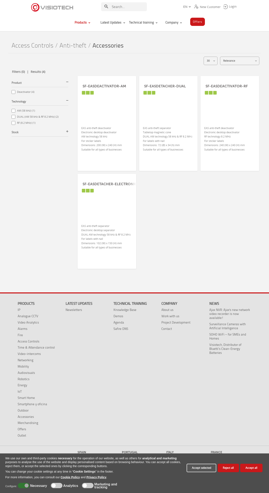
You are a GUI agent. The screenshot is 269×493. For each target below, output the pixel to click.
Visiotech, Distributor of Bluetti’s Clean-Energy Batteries (225, 349)
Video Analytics (28, 322)
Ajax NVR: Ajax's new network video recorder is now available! (229, 314)
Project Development (175, 322)
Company (169, 303)
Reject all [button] (228, 468)
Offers (22, 429)
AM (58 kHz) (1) (26, 110)
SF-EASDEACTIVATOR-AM (104, 86)
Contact (166, 329)
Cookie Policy (70, 477)
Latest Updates (79, 303)
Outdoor (23, 410)
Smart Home (26, 398)
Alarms (22, 329)
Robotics (23, 379)
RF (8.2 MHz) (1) (26, 123)
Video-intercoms (29, 354)
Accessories (26, 417)
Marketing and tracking (105, 486)
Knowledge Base (124, 310)
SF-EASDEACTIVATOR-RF (227, 86)
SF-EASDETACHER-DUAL (165, 86)
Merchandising (28, 423)
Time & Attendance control (36, 347)
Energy (22, 385)
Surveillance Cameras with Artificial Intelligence (227, 326)
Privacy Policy (96, 477)
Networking (25, 360)
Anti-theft (72, 45)
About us (167, 310)
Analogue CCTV (28, 316)
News (214, 303)
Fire (20, 335)
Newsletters (74, 310)
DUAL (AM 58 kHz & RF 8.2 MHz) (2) (38, 117)
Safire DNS (120, 329)
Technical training (130, 303)
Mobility (23, 366)
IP (19, 310)
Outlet (22, 435)
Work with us (170, 316)
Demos (118, 316)
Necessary (38, 485)
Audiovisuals (26, 373)
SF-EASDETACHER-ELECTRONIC (110, 184)
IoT (20, 391)
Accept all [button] (251, 468)
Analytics (70, 485)
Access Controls (32, 45)
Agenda (118, 322)
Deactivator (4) (25, 92)
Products (26, 303)
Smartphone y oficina (32, 404)
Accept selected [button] (201, 468)
